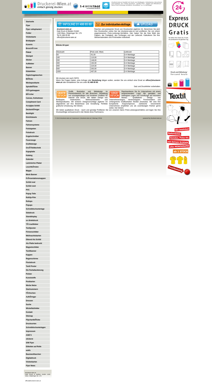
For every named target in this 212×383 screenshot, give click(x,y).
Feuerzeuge (31, 140)
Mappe (29, 171)
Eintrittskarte (31, 117)
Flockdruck (30, 262)
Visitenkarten (31, 362)
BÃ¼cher (30, 94)
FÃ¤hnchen (30, 293)
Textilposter (31, 228)
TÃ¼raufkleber (32, 224)
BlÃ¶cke (29, 79)
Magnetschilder (32, 247)
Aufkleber (30, 64)
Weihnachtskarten (33, 236)
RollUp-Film (31, 197)
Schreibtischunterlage (35, 209)
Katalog (29, 155)
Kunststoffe (31, 278)
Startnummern (32, 289)
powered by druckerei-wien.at (152, 118)
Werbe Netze (31, 285)
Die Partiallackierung (34, 270)
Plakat (28, 52)
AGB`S (29, 335)
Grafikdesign (31, 144)
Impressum (30, 331)
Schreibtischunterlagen (35, 327)
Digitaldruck (31, 358)
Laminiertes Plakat (34, 163)
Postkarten (30, 282)
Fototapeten (31, 129)
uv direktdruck (32, 220)
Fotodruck (30, 132)
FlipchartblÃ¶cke (33, 320)
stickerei (29, 339)
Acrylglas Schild (33, 106)
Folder (28, 33)
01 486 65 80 (93, 82)
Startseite (30, 22)
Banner (29, 67)
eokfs (28, 350)
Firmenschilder (32, 232)
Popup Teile (31, 194)
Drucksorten (31, 324)
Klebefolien (30, 71)
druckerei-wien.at (128, 31)
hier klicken (78, 106)
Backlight (30, 113)
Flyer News (30, 366)
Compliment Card (33, 102)
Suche (28, 304)
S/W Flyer (30, 343)
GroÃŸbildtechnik (33, 148)
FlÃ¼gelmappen (33, 90)
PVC (28, 190)
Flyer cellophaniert (34, 29)
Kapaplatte (30, 152)
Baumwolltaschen (33, 354)
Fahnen (29, 121)
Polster (29, 274)
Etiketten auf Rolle (33, 347)
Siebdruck (30, 213)
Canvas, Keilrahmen (34, 98)
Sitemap (29, 316)
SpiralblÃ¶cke (32, 87)
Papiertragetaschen (34, 75)
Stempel (29, 56)
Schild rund (31, 186)
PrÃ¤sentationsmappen (36, 178)
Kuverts (29, 45)
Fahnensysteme (32, 125)
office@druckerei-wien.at (33, 381)
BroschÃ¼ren (32, 48)
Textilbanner (31, 251)
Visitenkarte (31, 37)
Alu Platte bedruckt (34, 243)
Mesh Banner (31, 174)
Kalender (29, 159)
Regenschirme (32, 259)
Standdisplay (31, 217)
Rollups (29, 201)
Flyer (28, 25)
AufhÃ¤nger (31, 297)
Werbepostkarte (32, 83)
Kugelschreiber (32, 136)
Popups (29, 205)
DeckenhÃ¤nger (32, 110)
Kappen (29, 255)
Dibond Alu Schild (33, 239)
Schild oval (30, 182)
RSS (100, 118)
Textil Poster (31, 266)
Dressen (29, 301)
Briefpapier (30, 41)
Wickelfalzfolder (32, 308)
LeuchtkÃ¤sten (32, 167)
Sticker (29, 60)
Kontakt (29, 312)
